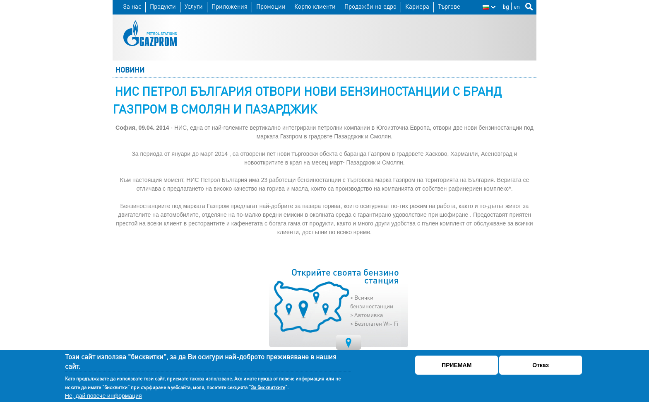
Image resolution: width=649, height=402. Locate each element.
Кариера (417, 6)
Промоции (271, 6)
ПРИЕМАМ (456, 365)
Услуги (194, 6)
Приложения (230, 6)
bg (505, 6)
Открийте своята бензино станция (345, 276)
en (517, 6)
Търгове (449, 6)
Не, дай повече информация (103, 395)
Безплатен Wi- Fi (376, 323)
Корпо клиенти (315, 6)
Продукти (163, 6)
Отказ (540, 365)
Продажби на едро (370, 6)
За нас (132, 6)
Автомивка (368, 314)
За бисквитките (268, 387)
